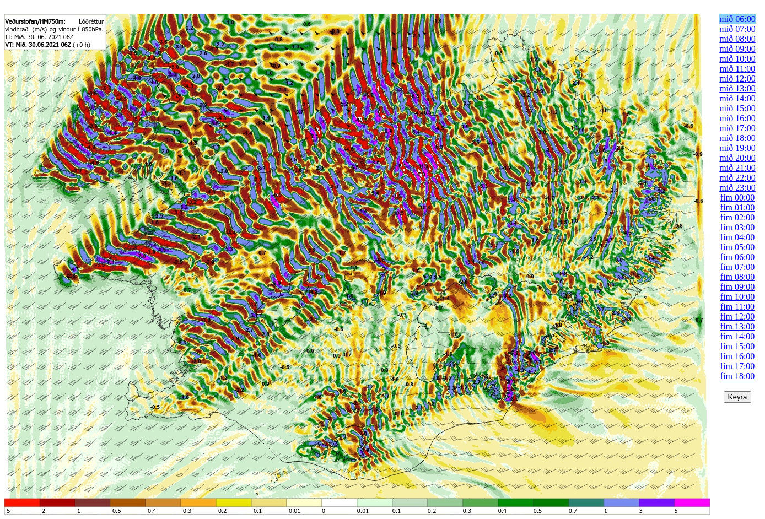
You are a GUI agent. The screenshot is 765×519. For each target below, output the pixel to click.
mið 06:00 (737, 19)
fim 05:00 (737, 247)
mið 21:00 (737, 167)
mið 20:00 (737, 158)
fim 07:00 (737, 267)
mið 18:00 (737, 138)
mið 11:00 (738, 68)
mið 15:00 (737, 108)
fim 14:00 (737, 336)
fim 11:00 (737, 306)
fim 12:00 (737, 316)
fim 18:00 (737, 376)
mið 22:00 (737, 177)
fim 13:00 (737, 326)
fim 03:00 (737, 227)
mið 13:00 (737, 88)
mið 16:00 (737, 118)
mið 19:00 (737, 148)
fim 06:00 (737, 257)
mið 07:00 (737, 29)
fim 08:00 (737, 277)
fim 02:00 (737, 217)
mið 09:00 (737, 48)
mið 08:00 (737, 39)
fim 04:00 (737, 237)
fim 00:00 (737, 197)
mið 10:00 (737, 58)
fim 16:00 (737, 356)
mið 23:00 (737, 187)
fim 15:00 (737, 346)
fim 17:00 (737, 366)
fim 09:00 (737, 286)
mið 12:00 (737, 78)
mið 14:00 (737, 98)
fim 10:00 (737, 296)
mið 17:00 (737, 128)
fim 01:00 (737, 207)
